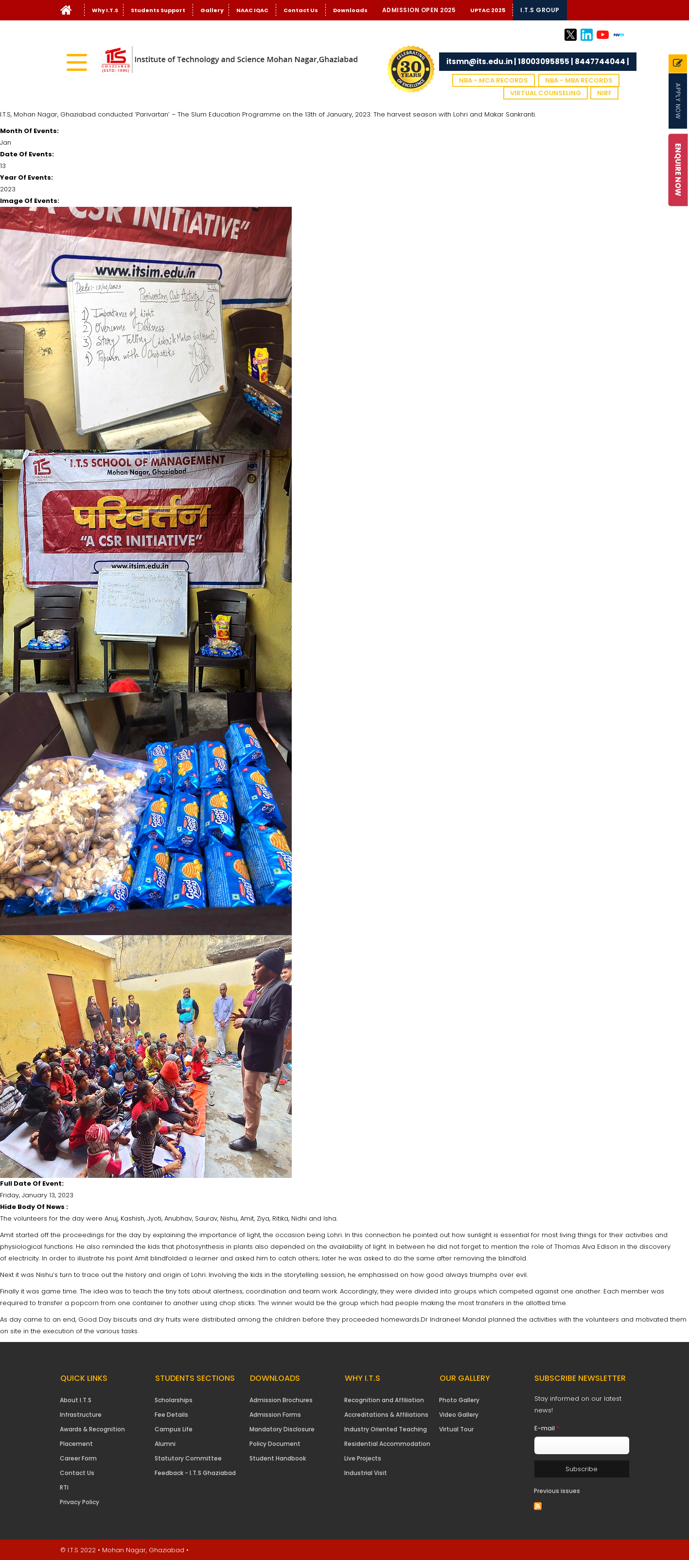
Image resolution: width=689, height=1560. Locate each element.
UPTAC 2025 (487, 10)
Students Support (158, 10)
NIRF (604, 93)
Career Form (78, 1458)
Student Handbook (277, 1458)
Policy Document (274, 1444)
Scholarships (174, 1400)
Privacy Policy (79, 1502)
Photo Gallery (459, 1400)
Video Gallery (458, 1414)
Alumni (165, 1444)
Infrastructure (81, 1414)
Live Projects (362, 1458)
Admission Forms (275, 1414)
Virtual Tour (456, 1429)
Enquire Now (678, 169)
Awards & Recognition (92, 1429)
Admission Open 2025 (419, 10)
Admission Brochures (281, 1400)
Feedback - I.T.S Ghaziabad (195, 1473)
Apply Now (678, 101)
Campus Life (174, 1429)
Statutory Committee (188, 1458)
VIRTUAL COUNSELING (545, 93)
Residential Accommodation (387, 1444)
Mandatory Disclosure (282, 1429)
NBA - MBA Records (579, 80)
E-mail (546, 1428)
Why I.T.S (105, 10)
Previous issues (557, 1491)
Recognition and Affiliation (384, 1400)
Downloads (350, 10)
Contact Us (300, 10)
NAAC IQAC (252, 10)
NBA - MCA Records (493, 80)
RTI (64, 1487)
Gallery (212, 10)
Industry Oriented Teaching (385, 1429)
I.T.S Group (540, 10)
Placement (76, 1444)
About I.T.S (75, 1400)
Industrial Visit (365, 1473)
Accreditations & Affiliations (386, 1414)
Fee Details (171, 1414)
